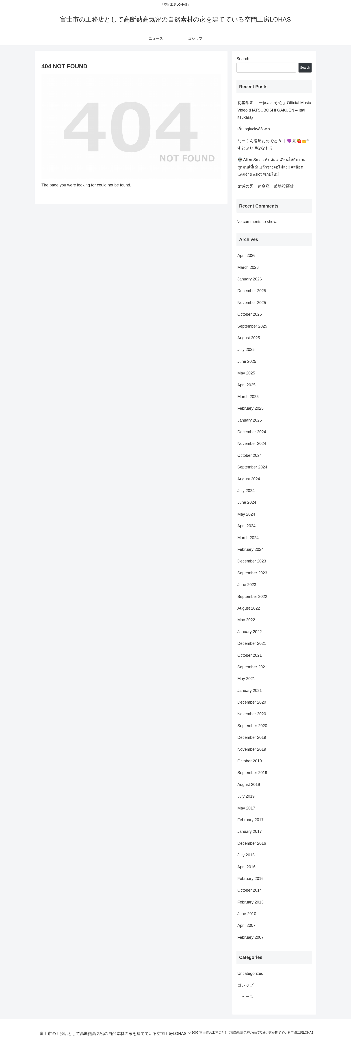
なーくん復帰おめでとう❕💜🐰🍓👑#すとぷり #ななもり (273, 144)
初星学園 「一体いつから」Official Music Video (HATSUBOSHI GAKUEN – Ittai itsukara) (274, 110)
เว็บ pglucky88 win (253, 129)
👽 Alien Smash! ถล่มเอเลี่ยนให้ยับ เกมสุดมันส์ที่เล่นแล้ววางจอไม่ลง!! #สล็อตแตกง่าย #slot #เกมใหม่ (271, 167)
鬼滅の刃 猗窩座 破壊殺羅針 (265, 186)
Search (242, 59)
